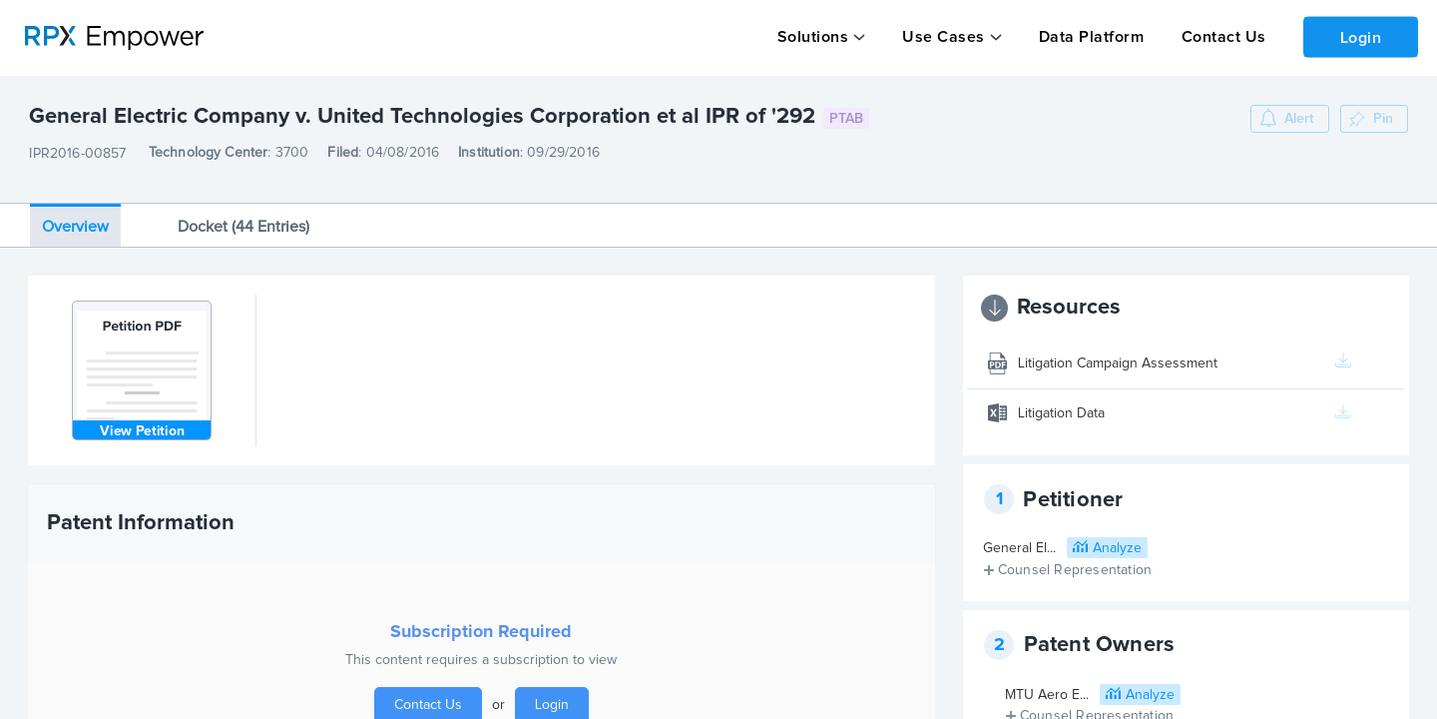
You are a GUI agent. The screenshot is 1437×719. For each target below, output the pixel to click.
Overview (75, 215)
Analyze (1117, 537)
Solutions (812, 37)
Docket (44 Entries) (243, 215)
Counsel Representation (1075, 558)
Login (1358, 36)
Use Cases (941, 37)
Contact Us (1218, 37)
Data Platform (1088, 37)
